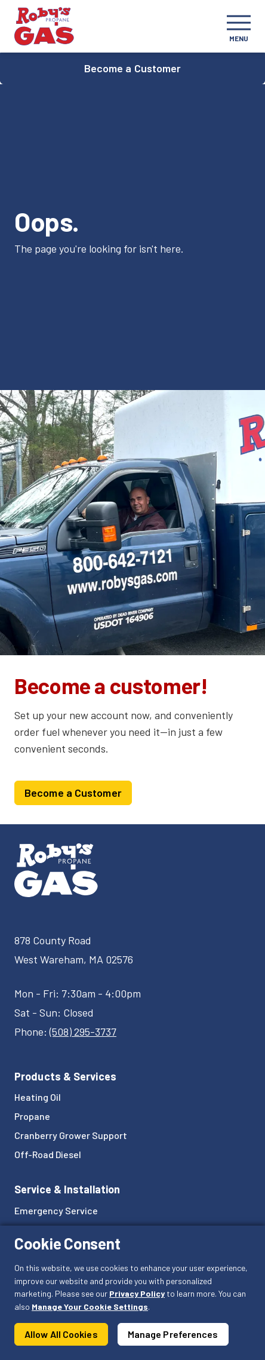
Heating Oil (37, 1097)
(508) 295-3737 (83, 1031)
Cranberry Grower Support (70, 1135)
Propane (32, 1116)
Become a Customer (132, 68)
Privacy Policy (137, 1293)
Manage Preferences (173, 1334)
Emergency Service (56, 1210)
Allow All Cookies (61, 1334)
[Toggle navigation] (238, 26)
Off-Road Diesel (47, 1154)
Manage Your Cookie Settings (90, 1306)
